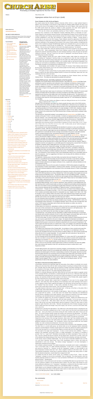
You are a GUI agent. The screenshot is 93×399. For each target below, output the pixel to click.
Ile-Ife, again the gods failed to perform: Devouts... (17, 159)
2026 (8, 101)
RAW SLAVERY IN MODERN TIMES (15, 161)
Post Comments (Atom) (44, 385)
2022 (8, 108)
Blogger (51, 392)
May (9, 126)
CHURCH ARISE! (24, 44)
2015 (8, 193)
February (10, 131)
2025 (8, 103)
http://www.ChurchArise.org (12, 46)
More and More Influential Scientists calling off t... (17, 135)
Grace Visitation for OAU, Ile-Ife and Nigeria (16, 172)
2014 (8, 195)
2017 (8, 190)
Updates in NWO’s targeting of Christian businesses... (18, 134)
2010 (8, 202)
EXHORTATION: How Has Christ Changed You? (17, 140)
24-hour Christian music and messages (11, 44)
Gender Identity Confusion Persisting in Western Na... (18, 142)
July (9, 122)
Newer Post (38, 383)
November (10, 116)
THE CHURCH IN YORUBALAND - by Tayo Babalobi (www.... (19, 180)
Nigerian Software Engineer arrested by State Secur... (18, 174)
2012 (8, 198)
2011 (8, 200)
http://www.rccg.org (10, 59)
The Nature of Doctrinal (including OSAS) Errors (17, 167)
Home (61, 383)
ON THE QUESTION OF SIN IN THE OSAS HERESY (18, 169)
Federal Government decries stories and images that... (18, 162)
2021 (8, 109)
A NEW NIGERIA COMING (13, 166)
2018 (8, 114)
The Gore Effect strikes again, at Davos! (15, 137)
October (9, 117)
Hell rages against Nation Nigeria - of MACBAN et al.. (18, 164)
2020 (8, 111)
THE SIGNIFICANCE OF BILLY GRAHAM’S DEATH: (18, 132)
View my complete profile (24, 96)
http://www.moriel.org (11, 49)
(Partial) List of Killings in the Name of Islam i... (16, 178)
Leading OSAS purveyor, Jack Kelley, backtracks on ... (18, 171)
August (9, 121)
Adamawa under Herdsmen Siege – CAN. (15, 157)
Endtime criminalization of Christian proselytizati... (17, 145)
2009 (8, 203)
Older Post (85, 383)
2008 (8, 205)
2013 (8, 197)
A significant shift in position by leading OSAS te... (17, 187)
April (9, 127)
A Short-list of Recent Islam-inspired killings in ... (17, 156)
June (9, 124)
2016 (8, 192)
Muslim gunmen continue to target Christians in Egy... (18, 144)
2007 (8, 207)
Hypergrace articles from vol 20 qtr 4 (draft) (16, 186)
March (9, 129)
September (10, 119)
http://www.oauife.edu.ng (11, 52)
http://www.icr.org (10, 47)
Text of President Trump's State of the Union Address (18, 184)
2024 (8, 104)
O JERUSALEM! (11, 149)
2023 (8, 106)
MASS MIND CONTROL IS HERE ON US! (16, 147)
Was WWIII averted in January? (14, 139)
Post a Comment (40, 380)
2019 (8, 113)
